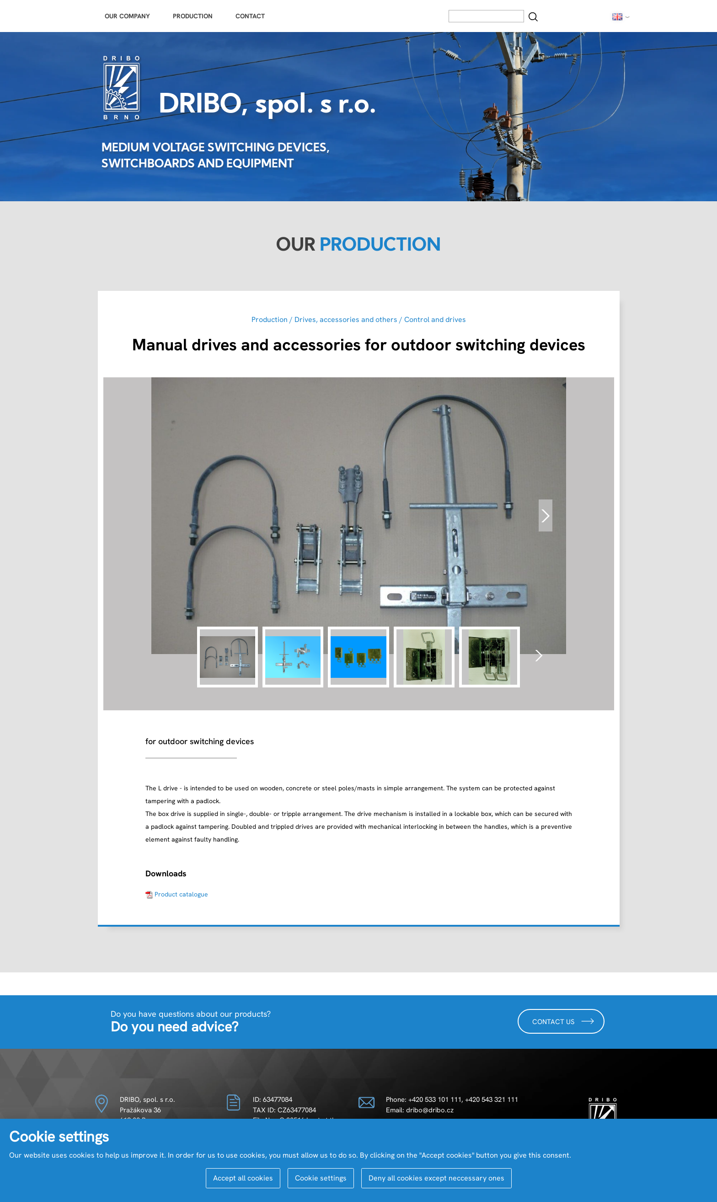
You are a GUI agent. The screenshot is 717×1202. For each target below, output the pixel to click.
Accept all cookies (243, 1178)
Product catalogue (181, 894)
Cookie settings (321, 1178)
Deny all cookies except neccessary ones (436, 1178)
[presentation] (545, 515)
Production (193, 16)
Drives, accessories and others (345, 319)
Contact (250, 16)
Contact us (563, 1021)
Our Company (127, 16)
